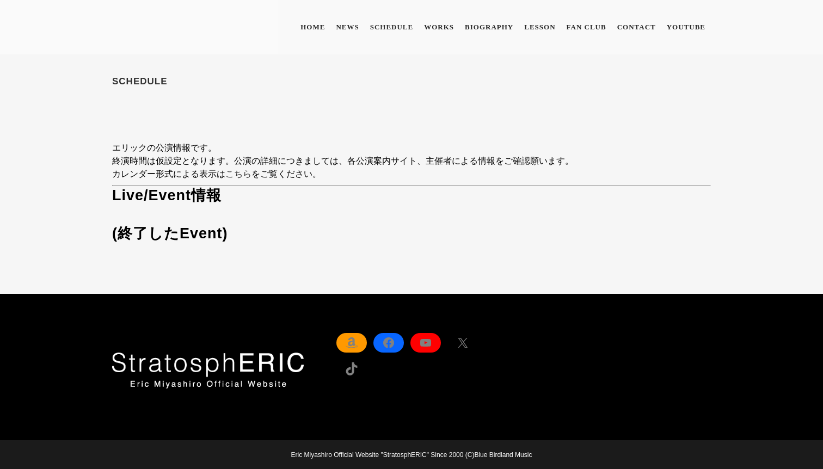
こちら (238, 173)
